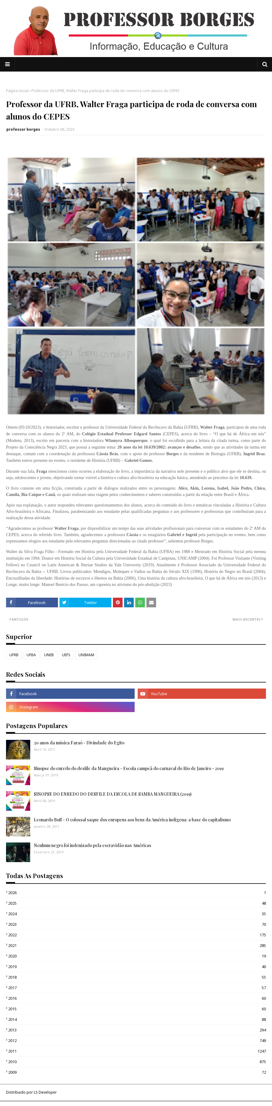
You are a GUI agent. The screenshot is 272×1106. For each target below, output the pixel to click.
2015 (137, 1009)
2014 (137, 1019)
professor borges (23, 129)
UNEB (49, 654)
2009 (137, 1072)
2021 (137, 945)
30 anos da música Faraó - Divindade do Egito (79, 743)
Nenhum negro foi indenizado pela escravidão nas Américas (92, 845)
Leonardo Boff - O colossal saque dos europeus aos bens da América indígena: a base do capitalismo (132, 820)
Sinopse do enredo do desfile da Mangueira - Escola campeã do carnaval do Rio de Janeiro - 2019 (129, 768)
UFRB (13, 654)
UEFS (66, 654)
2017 (137, 987)
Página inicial (17, 90)
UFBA (31, 654)
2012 (137, 1040)
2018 (137, 977)
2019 (137, 966)
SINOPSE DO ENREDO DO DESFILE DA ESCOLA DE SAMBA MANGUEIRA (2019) (112, 794)
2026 (137, 892)
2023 (137, 924)
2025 (137, 903)
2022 (137, 935)
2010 (137, 1061)
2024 (137, 913)
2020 (137, 956)
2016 (137, 998)
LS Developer (45, 1092)
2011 (137, 1051)
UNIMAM (86, 654)
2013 (137, 1030)
